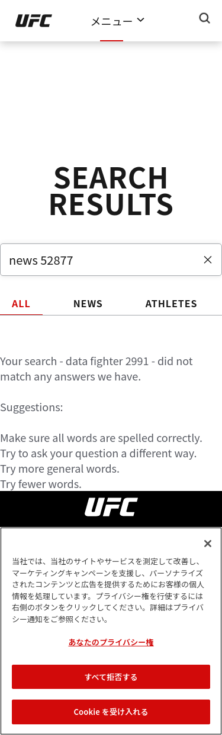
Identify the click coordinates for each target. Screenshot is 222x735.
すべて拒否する (110, 676)
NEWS (88, 303)
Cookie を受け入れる (110, 711)
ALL (21, 303)
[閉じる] (208, 544)
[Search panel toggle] (205, 18)
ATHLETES (172, 303)
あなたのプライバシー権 (110, 642)
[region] (111, 631)
